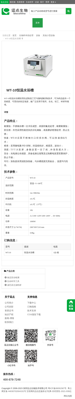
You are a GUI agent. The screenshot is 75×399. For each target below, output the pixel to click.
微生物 (12, 2)
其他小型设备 (49, 35)
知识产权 (9, 314)
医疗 (42, 2)
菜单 (38, 23)
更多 (53, 2)
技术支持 (31, 310)
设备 (38, 35)
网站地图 (68, 396)
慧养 (47, 2)
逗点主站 (4, 2)
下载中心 (31, 303)
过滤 (37, 2)
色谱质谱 (20, 2)
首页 (14, 35)
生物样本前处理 (26, 35)
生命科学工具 (13, 281)
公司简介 (9, 303)
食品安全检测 (13, 277)
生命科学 (29, 2)
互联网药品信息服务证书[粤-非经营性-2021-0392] (49, 391)
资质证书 (9, 310)
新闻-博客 (9, 318)
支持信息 (32, 297)
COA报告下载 (34, 314)
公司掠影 (9, 307)
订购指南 (31, 307)
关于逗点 (10, 297)
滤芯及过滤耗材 (14, 285)
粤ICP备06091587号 (57, 388)
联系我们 (9, 322)
